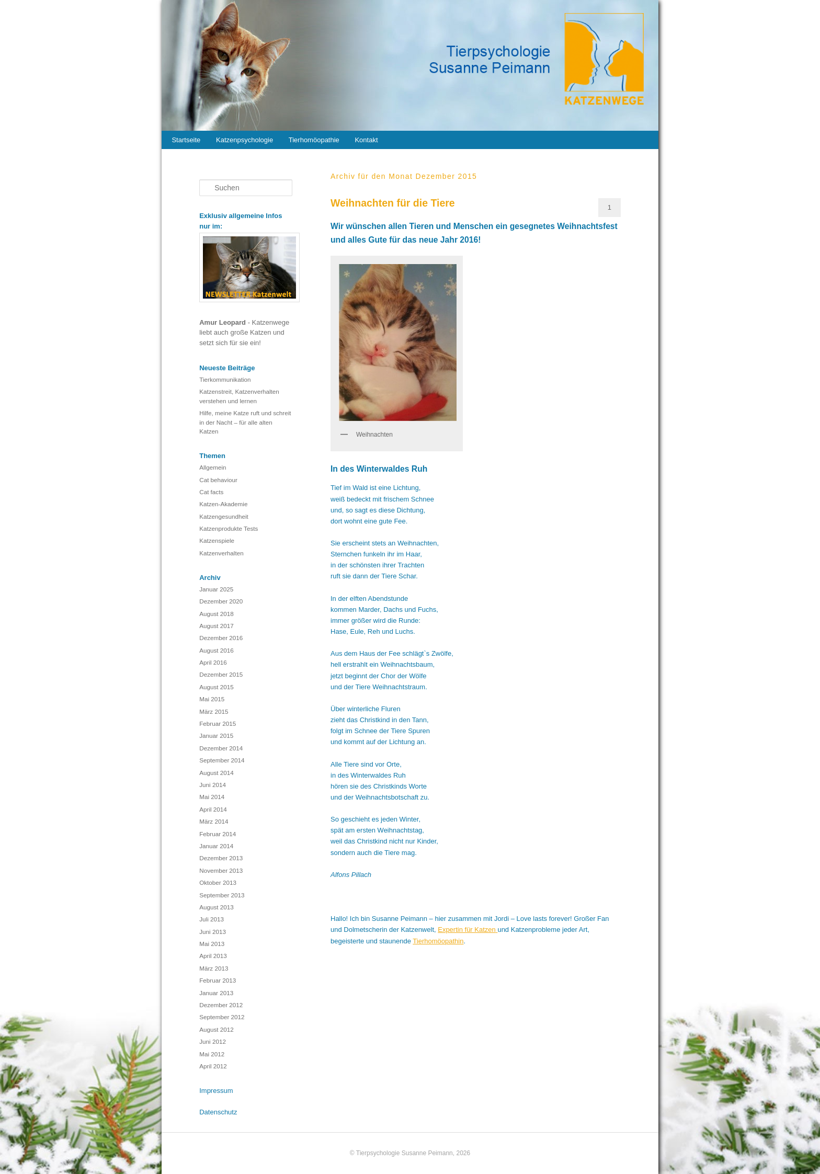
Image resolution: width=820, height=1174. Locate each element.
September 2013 (221, 895)
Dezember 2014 (221, 748)
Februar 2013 (217, 980)
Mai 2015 (211, 699)
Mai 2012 (211, 1054)
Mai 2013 (211, 943)
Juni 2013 (212, 931)
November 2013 (221, 870)
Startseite (186, 140)
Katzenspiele (216, 540)
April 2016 (213, 662)
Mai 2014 (211, 796)
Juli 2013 (211, 919)
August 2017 (216, 625)
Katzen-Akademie (223, 503)
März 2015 (213, 711)
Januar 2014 (216, 845)
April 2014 (213, 809)
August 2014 (216, 772)
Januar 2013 (216, 992)
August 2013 (216, 907)
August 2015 (216, 686)
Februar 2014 (217, 833)
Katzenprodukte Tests (228, 528)
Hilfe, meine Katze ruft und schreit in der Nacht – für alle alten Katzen (245, 422)
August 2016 (216, 650)
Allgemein (212, 467)
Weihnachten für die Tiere (393, 203)
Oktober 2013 (217, 882)
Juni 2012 (212, 1041)
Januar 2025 (216, 589)
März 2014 (213, 821)
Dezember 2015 (221, 674)
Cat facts (211, 491)
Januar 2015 (216, 735)
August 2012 (216, 1029)
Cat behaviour (218, 479)
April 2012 (213, 1066)
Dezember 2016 (221, 637)
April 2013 (213, 955)
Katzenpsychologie (244, 140)
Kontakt (366, 140)
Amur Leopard (223, 322)
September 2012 (221, 1016)
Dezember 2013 (221, 857)
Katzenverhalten (221, 553)
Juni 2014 (212, 784)
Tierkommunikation (224, 379)
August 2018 (216, 613)
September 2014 (221, 760)
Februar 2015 (217, 723)
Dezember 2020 (221, 601)
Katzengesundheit (223, 516)
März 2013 (213, 968)
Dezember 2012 (221, 1004)
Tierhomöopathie (314, 140)
